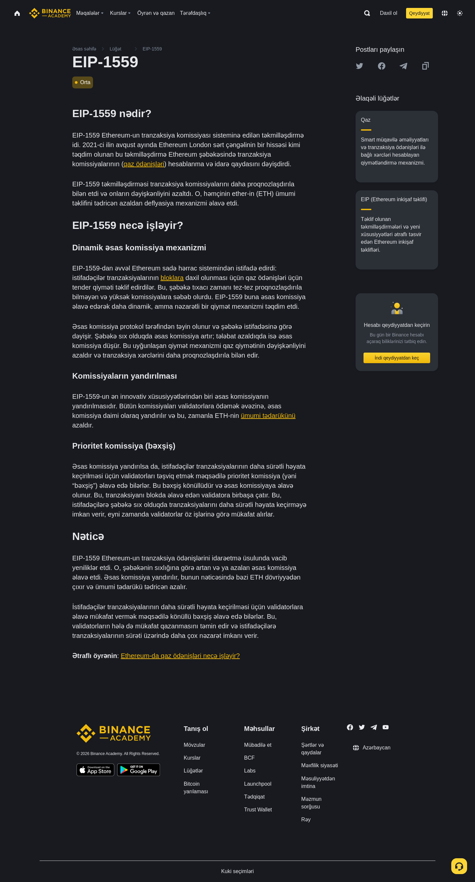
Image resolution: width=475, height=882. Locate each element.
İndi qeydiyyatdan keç (397, 358)
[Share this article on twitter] (360, 66)
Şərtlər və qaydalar (312, 748)
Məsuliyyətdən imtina (318, 782)
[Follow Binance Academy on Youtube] (385, 727)
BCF (249, 758)
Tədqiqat (254, 797)
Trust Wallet (258, 809)
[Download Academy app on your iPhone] (95, 771)
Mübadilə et (257, 745)
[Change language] (445, 13)
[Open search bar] (365, 13)
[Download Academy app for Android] (138, 771)
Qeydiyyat (419, 13)
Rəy (306, 819)
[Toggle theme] (460, 13)
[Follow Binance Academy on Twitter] (362, 727)
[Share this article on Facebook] (382, 66)
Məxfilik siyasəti (319, 765)
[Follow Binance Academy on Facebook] (350, 727)
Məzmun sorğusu (311, 802)
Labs (250, 770)
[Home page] (50, 13)
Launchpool (257, 784)
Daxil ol (388, 13)
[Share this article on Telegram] (403, 66)
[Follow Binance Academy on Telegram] (373, 727)
